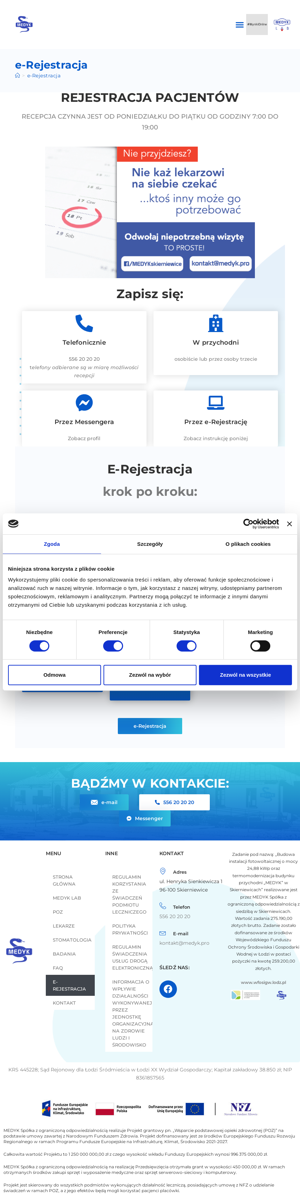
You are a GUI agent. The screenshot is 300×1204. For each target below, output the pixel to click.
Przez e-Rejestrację (215, 422)
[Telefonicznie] (84, 323)
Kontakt (64, 1003)
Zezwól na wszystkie (245, 675)
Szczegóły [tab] (150, 544)
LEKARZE (64, 926)
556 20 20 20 (84, 359)
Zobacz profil (84, 438)
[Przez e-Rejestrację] (215, 402)
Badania (64, 954)
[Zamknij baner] (289, 523)
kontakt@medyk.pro (184, 943)
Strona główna (64, 880)
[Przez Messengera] (84, 402)
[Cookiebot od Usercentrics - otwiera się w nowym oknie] (248, 524)
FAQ (58, 968)
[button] (240, 24)
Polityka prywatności (130, 929)
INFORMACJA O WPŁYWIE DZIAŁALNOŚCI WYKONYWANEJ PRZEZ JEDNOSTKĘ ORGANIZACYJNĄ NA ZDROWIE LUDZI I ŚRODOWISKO (132, 1013)
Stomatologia (72, 940)
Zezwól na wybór (150, 675)
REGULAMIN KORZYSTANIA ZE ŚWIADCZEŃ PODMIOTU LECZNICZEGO (129, 894)
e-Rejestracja (69, 985)
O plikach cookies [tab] (248, 544)
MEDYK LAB (67, 898)
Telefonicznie (84, 342)
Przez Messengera (84, 422)
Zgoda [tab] (52, 544)
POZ (58, 912)
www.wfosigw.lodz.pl (263, 982)
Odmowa (54, 675)
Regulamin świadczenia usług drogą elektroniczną (132, 957)
